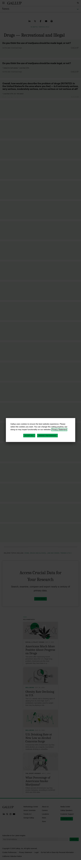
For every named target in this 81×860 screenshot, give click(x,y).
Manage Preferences (47, 435)
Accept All (29, 435)
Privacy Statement (59, 430)
